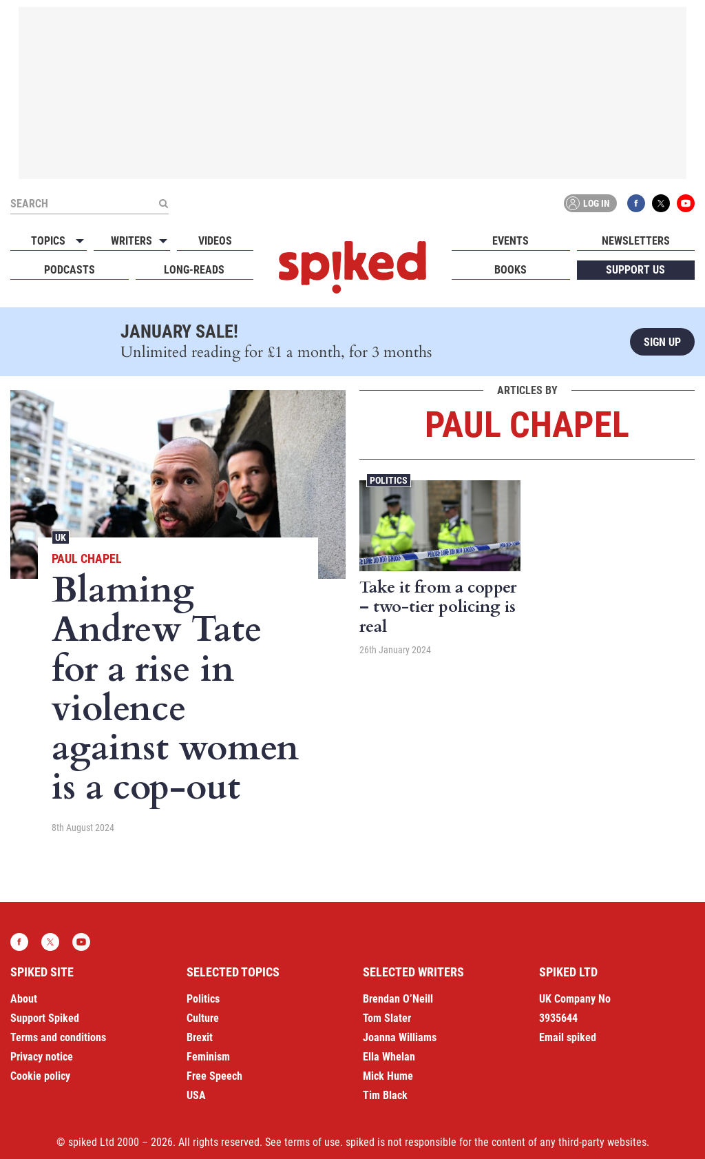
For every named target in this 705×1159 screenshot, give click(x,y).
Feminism (208, 1056)
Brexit (200, 1037)
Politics (389, 480)
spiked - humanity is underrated (352, 267)
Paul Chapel (87, 558)
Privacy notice (41, 1056)
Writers (131, 240)
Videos (215, 240)
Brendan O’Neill (398, 998)
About (23, 998)
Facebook (636, 203)
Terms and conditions (58, 1037)
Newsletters (636, 240)
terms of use (312, 1142)
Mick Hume (388, 1076)
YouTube (686, 203)
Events (510, 240)
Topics (48, 240)
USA (196, 1095)
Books (510, 269)
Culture (203, 1018)
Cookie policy (40, 1076)
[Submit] (163, 203)
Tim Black (385, 1095)
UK (60, 537)
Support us (635, 269)
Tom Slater (387, 1018)
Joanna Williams (399, 1037)
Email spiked (567, 1037)
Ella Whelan (389, 1056)
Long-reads (194, 269)
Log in (588, 203)
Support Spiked (44, 1018)
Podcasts (69, 269)
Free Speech (214, 1076)
